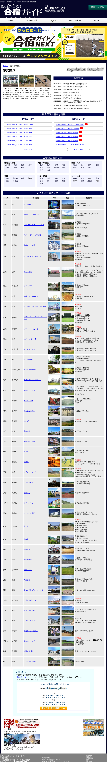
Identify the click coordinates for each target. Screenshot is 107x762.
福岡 (75, 178)
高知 (41, 183)
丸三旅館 (27, 580)
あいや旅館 (28, 559)
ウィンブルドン (29, 621)
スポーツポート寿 (30, 339)
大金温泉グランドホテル (32, 380)
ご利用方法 (89, 758)
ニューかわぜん (29, 483)
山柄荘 (26, 462)
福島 (22, 167)
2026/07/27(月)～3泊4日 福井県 (69, 136)
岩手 (30, 165)
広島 (63, 178)
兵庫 (22, 178)
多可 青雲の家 (29, 610)
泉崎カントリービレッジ (32, 214)
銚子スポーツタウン (31, 472)
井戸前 (26, 526)
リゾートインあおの (31, 329)
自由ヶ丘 (27, 493)
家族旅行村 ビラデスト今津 (33, 590)
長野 (41, 170)
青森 (15, 165)
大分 (97, 178)
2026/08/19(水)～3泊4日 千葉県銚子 (18, 128)
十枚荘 (26, 539)
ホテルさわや (28, 359)
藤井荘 (26, 451)
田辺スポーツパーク (31, 641)
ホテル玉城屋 (28, 401)
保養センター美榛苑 (31, 631)
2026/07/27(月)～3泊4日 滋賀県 (69, 128)
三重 (82, 167)
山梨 (48, 170)
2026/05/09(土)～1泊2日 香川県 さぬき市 (70, 144)
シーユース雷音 (29, 513)
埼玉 (63, 165)
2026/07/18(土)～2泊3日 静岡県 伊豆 (19, 124)
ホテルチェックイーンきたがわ (35, 306)
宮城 (15, 167)
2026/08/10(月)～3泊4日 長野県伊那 (18, 144)
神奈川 (56, 167)
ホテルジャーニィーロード (33, 256)
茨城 (56, 165)
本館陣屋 (27, 549)
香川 (48, 181)
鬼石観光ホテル (29, 411)
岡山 (48, 178)
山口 (41, 181)
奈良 (7, 181)
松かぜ (26, 421)
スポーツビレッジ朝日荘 (32, 235)
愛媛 (63, 181)
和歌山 (15, 181)
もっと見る (28, 149)
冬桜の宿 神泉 (29, 441)
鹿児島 (89, 181)
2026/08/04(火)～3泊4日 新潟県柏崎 (18, 132)
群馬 (41, 165)
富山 (75, 165)
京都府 (15, 178)
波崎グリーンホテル (31, 296)
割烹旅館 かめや (30, 349)
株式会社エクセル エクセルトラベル (12, 756)
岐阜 (75, 167)
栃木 (48, 165)
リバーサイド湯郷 (30, 661)
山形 (7, 167)
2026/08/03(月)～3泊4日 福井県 (69, 140)
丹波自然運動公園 (30, 600)
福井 (90, 165)
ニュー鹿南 (28, 272)
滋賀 (7, 178)
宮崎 (82, 181)
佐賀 (82, 178)
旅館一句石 (28, 570)
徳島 (56, 181)
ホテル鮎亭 (28, 286)
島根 (56, 178)
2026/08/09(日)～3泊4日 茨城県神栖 (18, 140)
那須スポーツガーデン (31, 390)
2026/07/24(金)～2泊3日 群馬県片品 (18, 136)
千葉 (48, 167)
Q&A (87, 760)
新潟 (63, 167)
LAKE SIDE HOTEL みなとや (34, 225)
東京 (41, 167)
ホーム (5, 66)
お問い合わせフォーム (24, 677)
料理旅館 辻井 (29, 651)
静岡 (90, 167)
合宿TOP (89, 756)
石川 (82, 165)
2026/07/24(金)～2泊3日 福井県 (69, 132)
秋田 (22, 165)
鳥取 (41, 178)
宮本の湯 (27, 431)
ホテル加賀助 (28, 204)
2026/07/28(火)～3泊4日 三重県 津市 (72, 124)
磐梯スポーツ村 (29, 245)
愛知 (97, 165)
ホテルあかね (28, 503)
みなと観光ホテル (30, 369)
